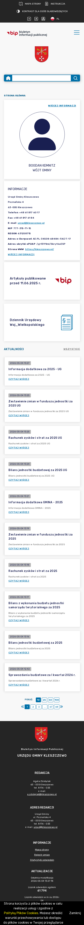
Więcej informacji (21, 254)
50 (50, 699)
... (45, 706)
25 (44, 699)
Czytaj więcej (18, 379)
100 (57, 699)
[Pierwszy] (22, 706)
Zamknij (75, 913)
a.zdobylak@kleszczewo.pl (42, 794)
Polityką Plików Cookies (21, 913)
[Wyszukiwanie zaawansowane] (41, 78)
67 (51, 706)
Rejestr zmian (42, 854)
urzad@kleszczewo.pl (31, 223)
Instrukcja (55, 4)
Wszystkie (72, 349)
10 (38, 699)
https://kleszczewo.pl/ (39, 249)
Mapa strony (30, 4)
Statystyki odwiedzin (42, 860)
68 (56, 706)
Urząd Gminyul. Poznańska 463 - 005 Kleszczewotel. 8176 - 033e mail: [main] (42, 820)
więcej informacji (62, 105)
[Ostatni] (61, 706)
